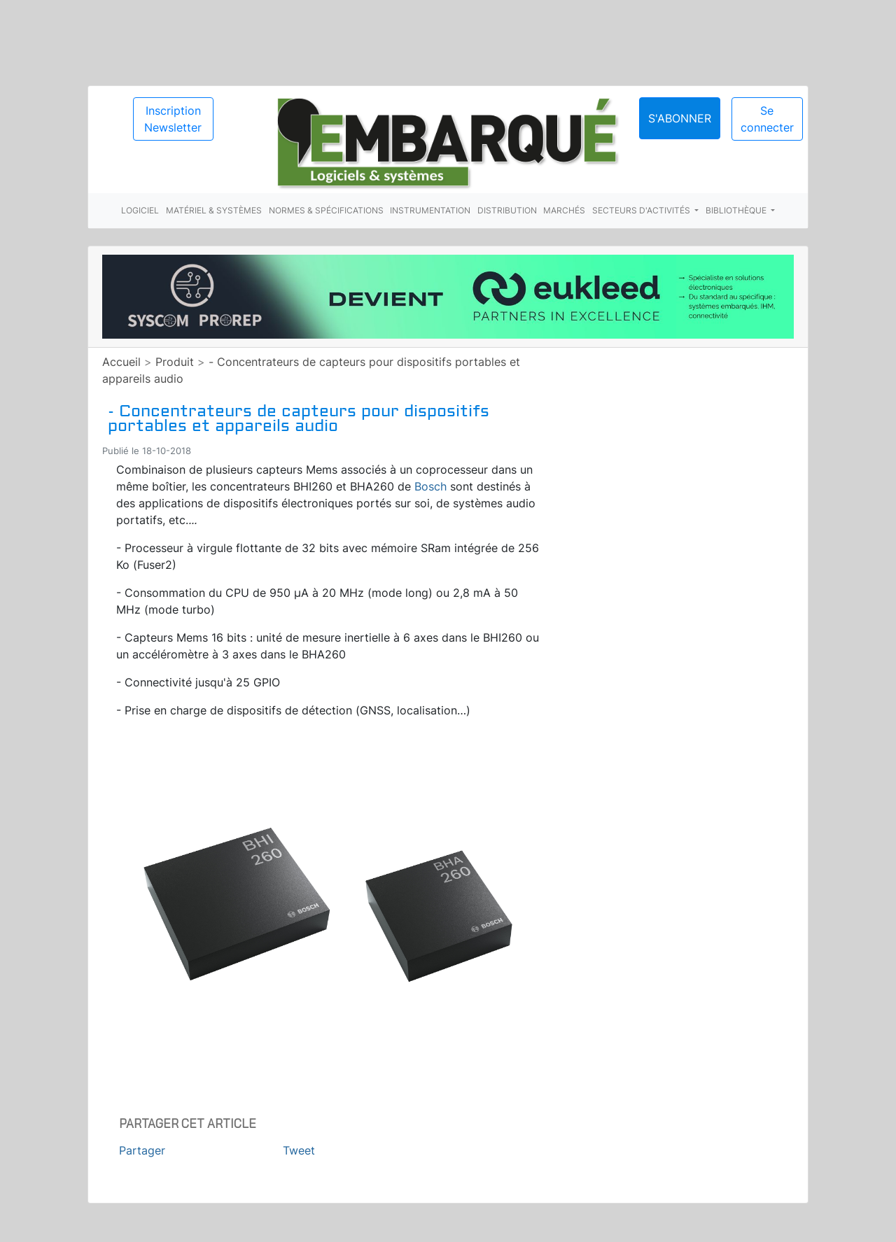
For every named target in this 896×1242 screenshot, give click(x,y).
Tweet (299, 1150)
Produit (174, 362)
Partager (142, 1150)
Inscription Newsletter (173, 119)
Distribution (507, 210)
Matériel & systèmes (214, 210)
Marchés (564, 210)
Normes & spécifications (326, 210)
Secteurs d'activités (642, 210)
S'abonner (679, 118)
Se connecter (767, 119)
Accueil (121, 362)
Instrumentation (430, 210)
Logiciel (140, 210)
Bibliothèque (737, 210)
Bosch (430, 486)
